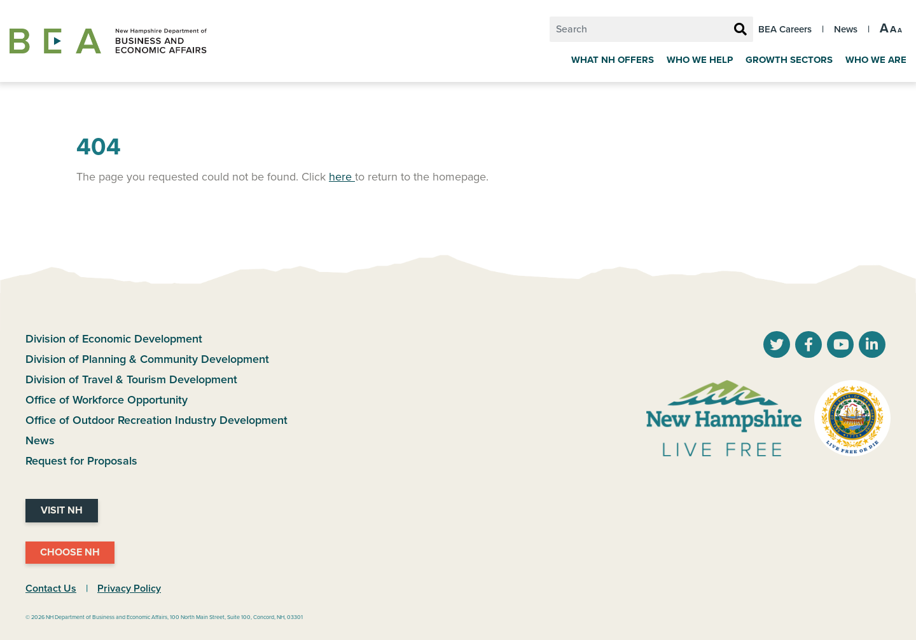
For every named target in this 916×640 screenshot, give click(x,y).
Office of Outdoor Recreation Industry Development (156, 420)
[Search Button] (740, 30)
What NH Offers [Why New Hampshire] (612, 59)
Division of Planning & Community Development (147, 359)
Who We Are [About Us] (875, 59)
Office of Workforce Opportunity (106, 400)
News (845, 29)
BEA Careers (785, 29)
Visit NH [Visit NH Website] (62, 510)
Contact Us (50, 588)
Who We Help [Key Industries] (700, 59)
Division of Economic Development (113, 339)
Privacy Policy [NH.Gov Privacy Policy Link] (129, 588)
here (342, 177)
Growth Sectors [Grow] (789, 59)
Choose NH (70, 552)
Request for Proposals (81, 461)
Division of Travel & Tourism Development (131, 379)
